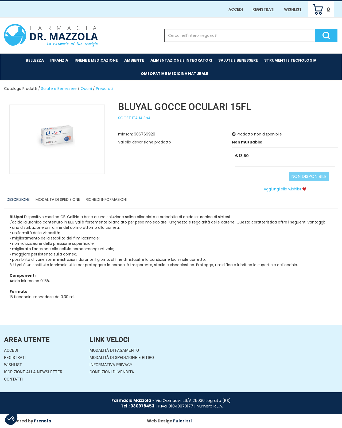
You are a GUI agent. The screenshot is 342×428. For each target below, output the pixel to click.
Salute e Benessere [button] (238, 60)
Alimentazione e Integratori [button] (181, 60)
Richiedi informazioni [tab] (106, 199)
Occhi (86, 88)
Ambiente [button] (134, 60)
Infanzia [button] (59, 60)
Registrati (263, 9)
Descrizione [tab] (18, 199)
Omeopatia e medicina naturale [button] (174, 73)
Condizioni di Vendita (112, 372)
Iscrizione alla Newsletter (33, 372)
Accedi (235, 9)
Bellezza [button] (35, 60)
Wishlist (293, 9)
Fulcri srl (182, 421)
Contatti (13, 379)
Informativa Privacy (111, 364)
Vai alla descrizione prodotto (144, 142)
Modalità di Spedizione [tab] (58, 199)
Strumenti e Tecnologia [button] (290, 60)
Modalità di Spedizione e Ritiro (122, 357)
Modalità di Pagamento (114, 350)
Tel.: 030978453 (137, 406)
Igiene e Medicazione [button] (96, 60)
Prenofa (42, 421)
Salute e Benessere (59, 88)
